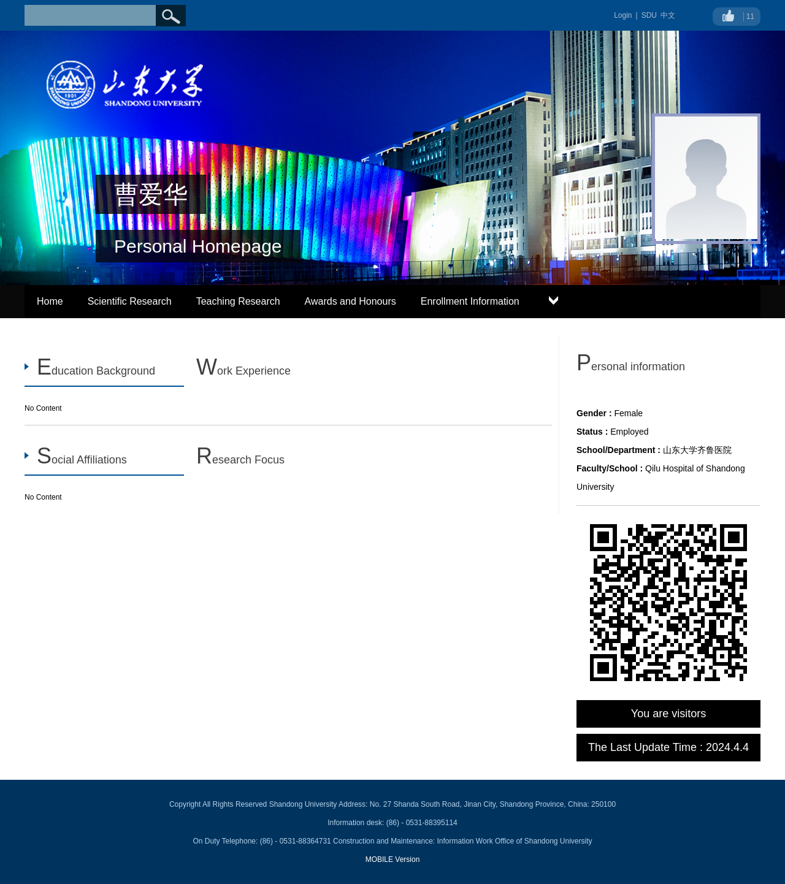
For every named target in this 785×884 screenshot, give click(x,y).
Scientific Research (130, 301)
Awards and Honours (350, 301)
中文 (668, 15)
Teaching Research (238, 301)
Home (50, 301)
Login (623, 15)
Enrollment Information (470, 301)
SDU (649, 15)
